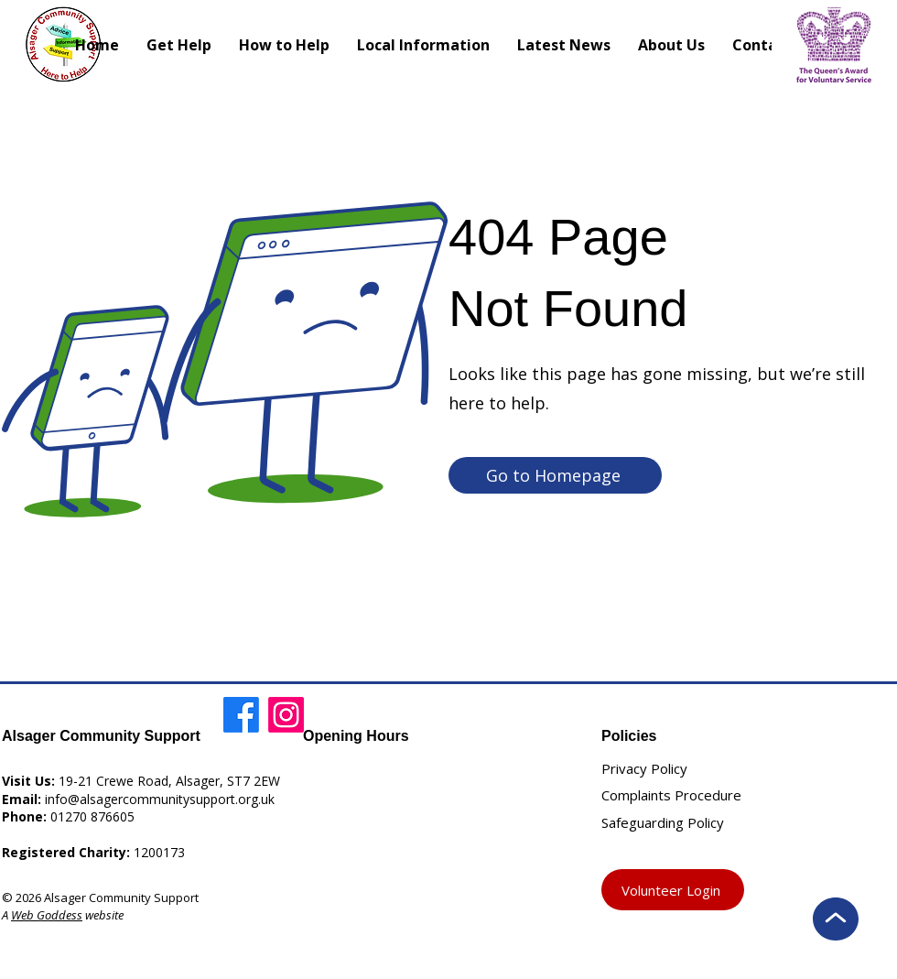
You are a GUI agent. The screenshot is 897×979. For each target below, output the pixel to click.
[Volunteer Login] (672, 889)
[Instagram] (286, 715)
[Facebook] (241, 715)
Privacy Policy (644, 768)
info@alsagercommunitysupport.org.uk (160, 799)
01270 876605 (92, 816)
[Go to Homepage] (555, 475)
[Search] (619, 44)
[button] (423, 45)
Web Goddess (46, 915)
